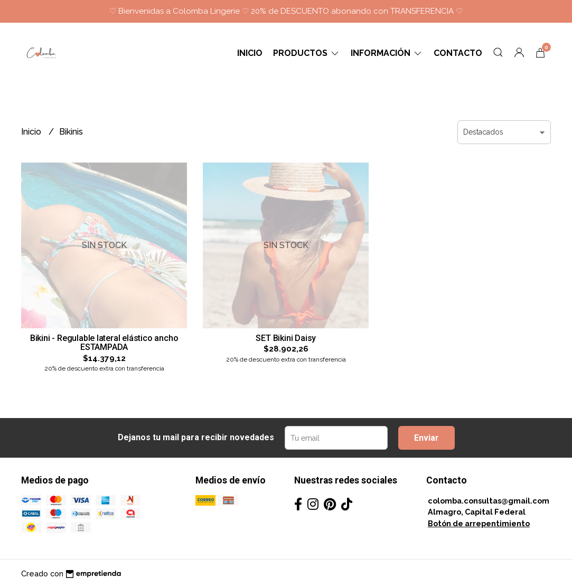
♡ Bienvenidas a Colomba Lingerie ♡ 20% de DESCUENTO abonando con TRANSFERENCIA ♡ (286, 11)
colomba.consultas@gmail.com (488, 500)
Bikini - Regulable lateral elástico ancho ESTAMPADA (104, 343)
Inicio (249, 53)
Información (387, 53)
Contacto (458, 53)
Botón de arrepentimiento (479, 523)
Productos (306, 53)
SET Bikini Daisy (286, 338)
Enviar (426, 438)
